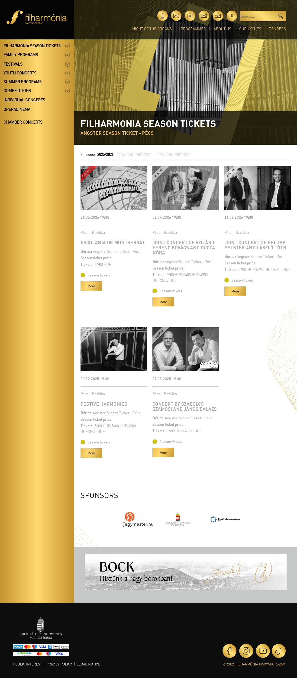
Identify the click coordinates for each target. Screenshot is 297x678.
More (91, 286)
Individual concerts (24, 99)
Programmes (193, 28)
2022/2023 (164, 154)
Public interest (27, 664)
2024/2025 (125, 154)
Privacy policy (59, 664)
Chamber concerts (22, 122)
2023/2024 (144, 154)
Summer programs (22, 81)
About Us (222, 28)
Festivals (13, 64)
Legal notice (88, 664)
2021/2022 (183, 154)
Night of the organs (152, 28)
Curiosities (250, 28)
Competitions (17, 90)
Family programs (20, 54)
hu (232, 15)
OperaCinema (16, 109)
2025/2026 (105, 154)
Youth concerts (19, 72)
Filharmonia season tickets (32, 45)
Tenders (277, 28)
